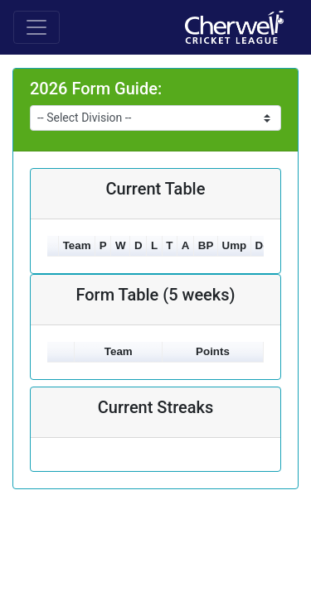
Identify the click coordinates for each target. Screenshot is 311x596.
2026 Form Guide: (96, 89)
